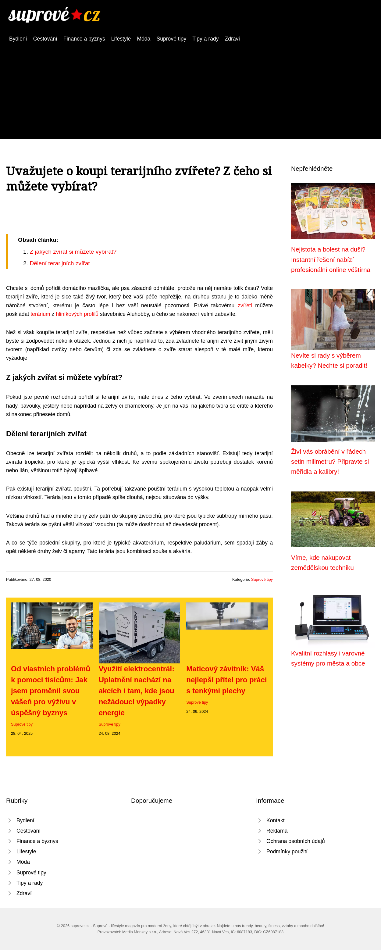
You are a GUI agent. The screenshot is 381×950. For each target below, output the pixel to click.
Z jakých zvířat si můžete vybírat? (73, 251)
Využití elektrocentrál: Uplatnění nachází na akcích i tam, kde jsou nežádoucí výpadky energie (137, 691)
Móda (143, 39)
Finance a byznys (84, 39)
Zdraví (232, 39)
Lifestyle (121, 39)
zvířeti (245, 305)
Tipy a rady (205, 39)
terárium (40, 314)
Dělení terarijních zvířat (60, 263)
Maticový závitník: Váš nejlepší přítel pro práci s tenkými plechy (226, 680)
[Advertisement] (190, 88)
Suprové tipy (171, 39)
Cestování (45, 39)
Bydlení (18, 39)
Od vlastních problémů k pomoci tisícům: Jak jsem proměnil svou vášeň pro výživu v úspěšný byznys (50, 691)
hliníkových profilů (77, 314)
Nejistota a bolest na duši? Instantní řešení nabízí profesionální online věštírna (330, 259)
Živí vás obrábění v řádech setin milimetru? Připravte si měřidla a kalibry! (330, 461)
